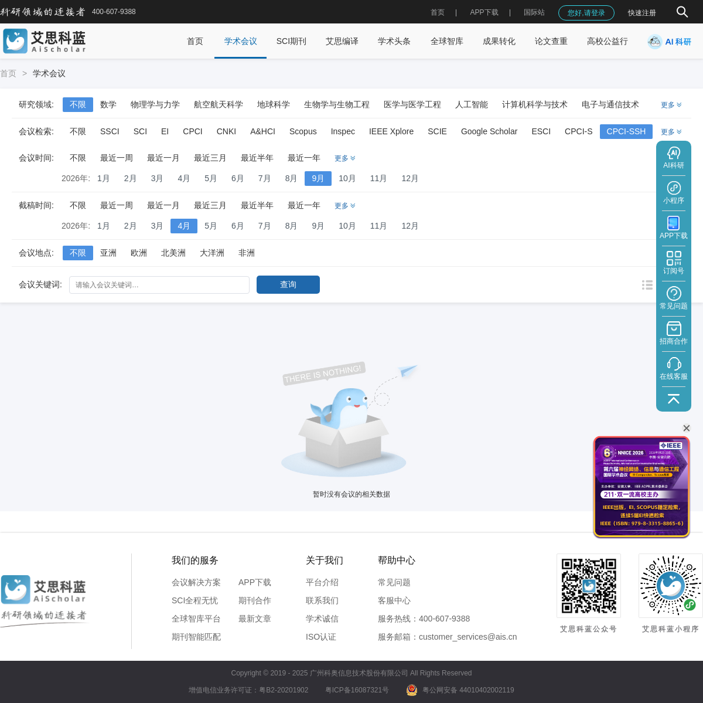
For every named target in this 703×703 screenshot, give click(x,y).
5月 (210, 178)
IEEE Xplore (391, 131)
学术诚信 (322, 618)
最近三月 (210, 157)
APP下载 (254, 582)
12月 (410, 178)
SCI (140, 131)
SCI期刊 (291, 41)
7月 (264, 178)
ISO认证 (321, 636)
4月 (184, 178)
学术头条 (394, 41)
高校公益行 (607, 41)
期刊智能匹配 (196, 636)
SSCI (110, 131)
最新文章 (254, 618)
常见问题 (394, 582)
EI (165, 131)
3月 (157, 178)
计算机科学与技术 (535, 104)
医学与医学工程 (412, 104)
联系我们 (322, 600)
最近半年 (257, 157)
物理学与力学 (155, 104)
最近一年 (304, 157)
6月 (237, 178)
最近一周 (116, 157)
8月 (291, 178)
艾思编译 (342, 41)
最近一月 (163, 157)
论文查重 (551, 41)
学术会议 (240, 41)
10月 (347, 178)
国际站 (534, 12)
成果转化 (499, 41)
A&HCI (262, 131)
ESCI (541, 131)
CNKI (226, 131)
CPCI (192, 131)
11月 (379, 178)
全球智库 (447, 41)
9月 (318, 178)
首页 (438, 12)
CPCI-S (578, 131)
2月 (130, 178)
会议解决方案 (196, 582)
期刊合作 (254, 600)
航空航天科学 (218, 104)
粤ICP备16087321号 (357, 690)
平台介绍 (322, 582)
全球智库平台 (196, 618)
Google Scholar (489, 131)
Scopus (303, 131)
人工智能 (471, 104)
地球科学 (273, 104)
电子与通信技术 (610, 104)
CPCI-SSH (626, 131)
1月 (103, 178)
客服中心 (394, 600)
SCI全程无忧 (195, 600)
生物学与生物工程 (337, 104)
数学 (108, 104)
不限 (78, 104)
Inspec (343, 131)
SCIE (437, 131)
